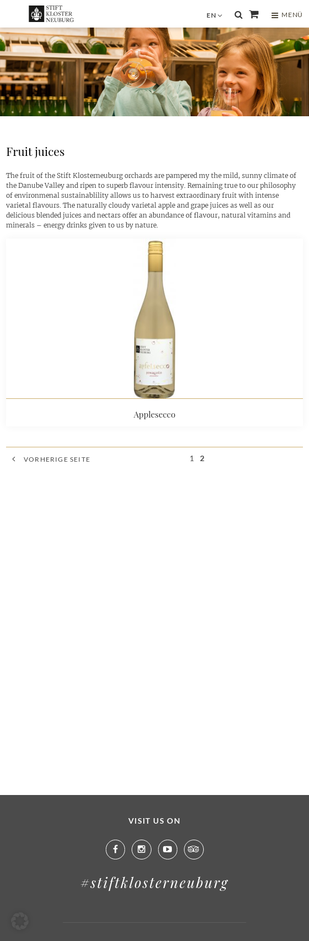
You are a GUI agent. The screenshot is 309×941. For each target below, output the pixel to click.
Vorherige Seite (57, 459)
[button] (20, 921)
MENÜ (287, 14)
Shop (253, 14)
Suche (238, 14)
